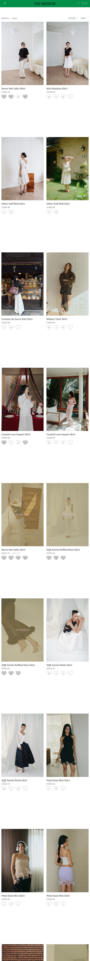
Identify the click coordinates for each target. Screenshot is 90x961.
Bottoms (5, 18)
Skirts (14, 18)
